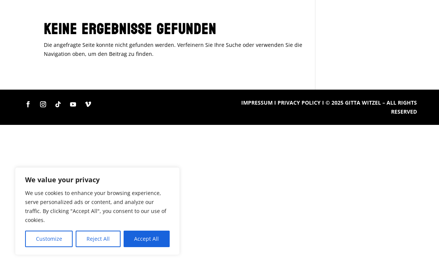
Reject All (98, 238)
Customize (49, 238)
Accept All (146, 238)
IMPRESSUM (257, 102)
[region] (97, 211)
